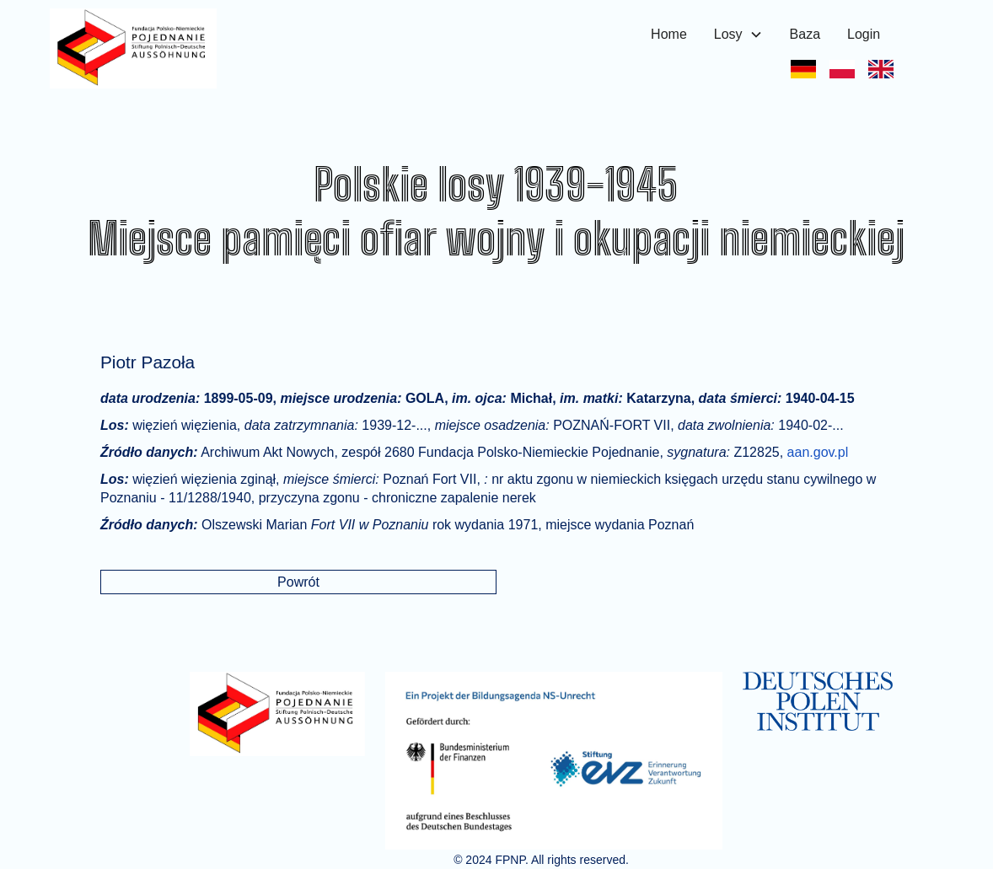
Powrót (298, 582)
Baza (805, 34)
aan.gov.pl (818, 452)
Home (669, 34)
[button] (738, 35)
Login (863, 34)
